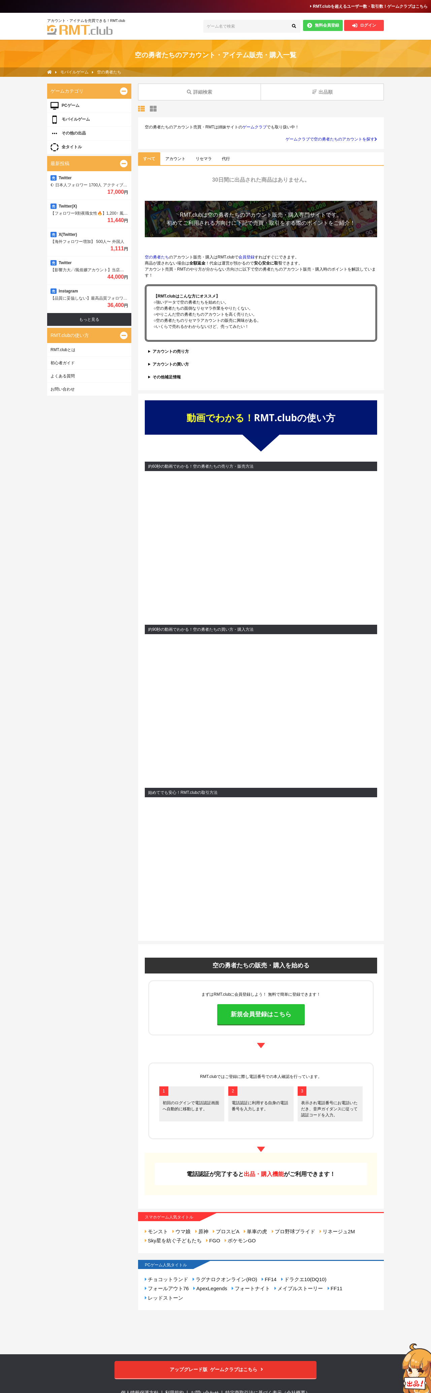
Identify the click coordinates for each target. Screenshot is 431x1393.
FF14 (269, 1279)
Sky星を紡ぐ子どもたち (173, 1240)
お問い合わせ (63, 389)
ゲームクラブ (254, 127)
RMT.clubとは (63, 349)
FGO (213, 1240)
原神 (201, 1231)
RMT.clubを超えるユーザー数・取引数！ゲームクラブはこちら (369, 6)
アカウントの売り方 (171, 351)
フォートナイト (251, 1288)
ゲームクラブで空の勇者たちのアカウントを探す (331, 139)
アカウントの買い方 (171, 364)
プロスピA (226, 1231)
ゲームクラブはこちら (215, 1369)
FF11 (335, 1288)
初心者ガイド (63, 363)
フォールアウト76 (167, 1288)
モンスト (156, 1231)
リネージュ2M (337, 1231)
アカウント (175, 158)
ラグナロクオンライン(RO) (225, 1279)
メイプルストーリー (298, 1288)
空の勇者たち (223, 215)
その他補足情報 (167, 377)
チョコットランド (166, 1279)
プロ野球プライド (293, 1231)
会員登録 (246, 257)
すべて (149, 158)
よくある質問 (63, 376)
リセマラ (204, 158)
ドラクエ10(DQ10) (304, 1279)
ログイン (364, 25)
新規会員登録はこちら (261, 1014)
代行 (226, 158)
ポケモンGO (240, 1240)
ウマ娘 (181, 1231)
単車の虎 (255, 1231)
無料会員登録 (323, 25)
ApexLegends (210, 1288)
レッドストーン (164, 1298)
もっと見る (89, 319)
